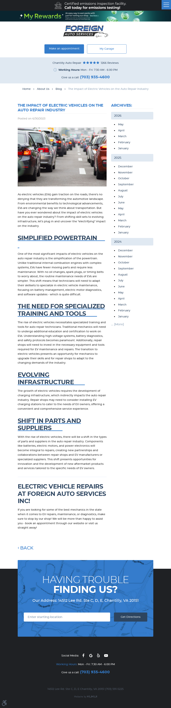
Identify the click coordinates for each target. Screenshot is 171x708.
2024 (118, 241)
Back (26, 548)
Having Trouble (85, 585)
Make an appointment (64, 48)
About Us (43, 89)
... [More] (117, 324)
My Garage (107, 49)
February (124, 142)
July (120, 196)
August (123, 190)
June (121, 202)
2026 (117, 115)
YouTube (106, 655)
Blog (59, 89)
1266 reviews (110, 63)
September (126, 184)
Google (91, 655)
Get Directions (130, 617)
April (121, 130)
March (122, 136)
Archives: (121, 105)
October (123, 178)
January (123, 148)
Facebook (83, 655)
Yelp (98, 655)
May (121, 124)
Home (26, 89)
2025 (117, 157)
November (125, 172)
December (125, 166)
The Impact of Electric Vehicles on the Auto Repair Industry (108, 89)
